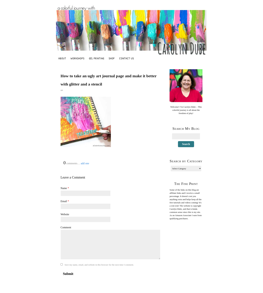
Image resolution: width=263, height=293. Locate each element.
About (62, 58)
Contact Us (126, 58)
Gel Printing (96, 58)
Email (65, 201)
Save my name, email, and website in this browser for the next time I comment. (99, 264)
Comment (66, 227)
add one (85, 163)
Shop (112, 58)
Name (65, 188)
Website (65, 214)
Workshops (77, 58)
